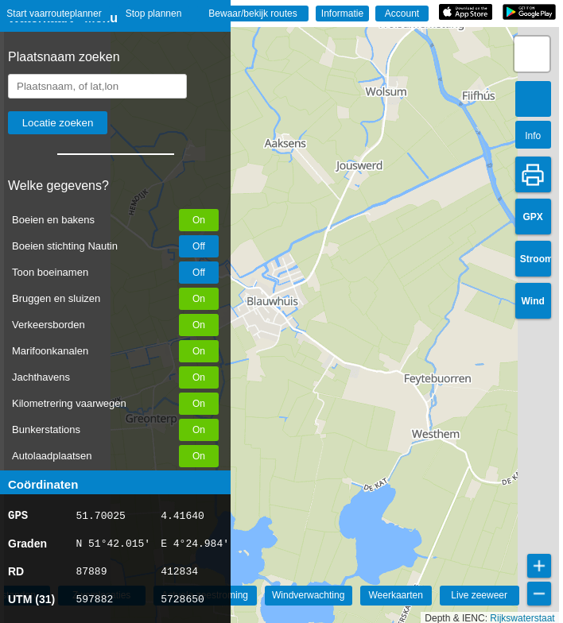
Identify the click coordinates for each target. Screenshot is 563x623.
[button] (531, 54)
